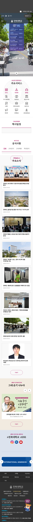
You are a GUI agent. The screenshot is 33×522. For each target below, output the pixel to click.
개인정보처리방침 (17, 491)
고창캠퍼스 (4, 520)
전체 (5, 148)
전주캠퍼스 (4, 499)
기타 (5, 480)
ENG (10, 16)
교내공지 (11, 148)
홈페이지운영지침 (7, 491)
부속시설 (27, 477)
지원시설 (16, 477)
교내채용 (19, 148)
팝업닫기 (27, 16)
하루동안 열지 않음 (27, 11)
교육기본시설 (5, 477)
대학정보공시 (22, 495)
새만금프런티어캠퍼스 (6, 505)
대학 (5, 473)
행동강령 (10, 495)
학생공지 (26, 148)
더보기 (16, 158)
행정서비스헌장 (18, 493)
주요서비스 (27, 473)
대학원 (16, 473)
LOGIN (2, 15)
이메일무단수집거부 (8, 493)
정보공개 (15, 495)
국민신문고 (25, 493)
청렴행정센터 (25, 491)
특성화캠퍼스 (4, 510)
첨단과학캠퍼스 (5, 516)
